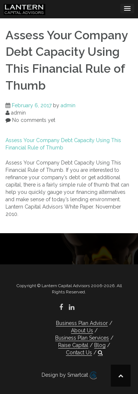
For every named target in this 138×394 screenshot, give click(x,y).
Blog (100, 345)
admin (68, 105)
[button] (100, 353)
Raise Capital (73, 345)
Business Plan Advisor (82, 323)
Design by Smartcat (69, 375)
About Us (82, 330)
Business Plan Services (82, 338)
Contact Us (79, 352)
